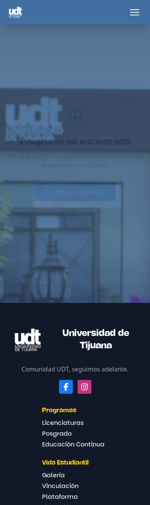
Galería (53, 475)
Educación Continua (73, 444)
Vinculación (60, 486)
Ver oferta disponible (75, 191)
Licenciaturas (63, 422)
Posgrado (57, 433)
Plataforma (60, 496)
